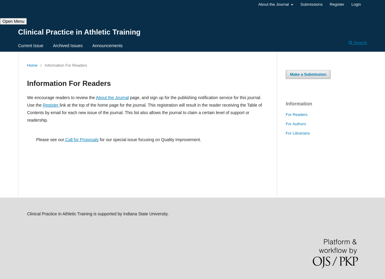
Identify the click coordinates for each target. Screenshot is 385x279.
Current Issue (30, 45)
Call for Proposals (81, 139)
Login (356, 4)
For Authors (296, 124)
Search (358, 42)
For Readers (296, 114)
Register (337, 4)
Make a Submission (308, 74)
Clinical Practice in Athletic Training (79, 32)
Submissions (311, 4)
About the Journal (274, 4)
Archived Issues (68, 45)
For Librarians (298, 133)
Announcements (107, 45)
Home (32, 65)
